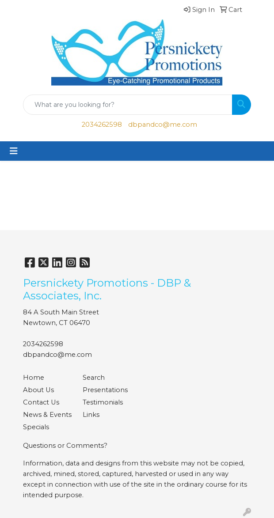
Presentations (105, 390)
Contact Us (41, 402)
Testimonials (103, 402)
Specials (36, 427)
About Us (38, 390)
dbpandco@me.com (162, 125)
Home (33, 378)
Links (91, 415)
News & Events (47, 415)
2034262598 (102, 125)
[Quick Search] (127, 105)
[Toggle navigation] (13, 151)
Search (94, 378)
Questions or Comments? (65, 446)
